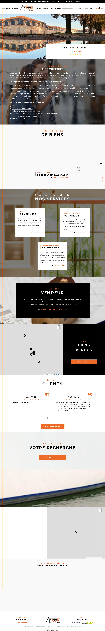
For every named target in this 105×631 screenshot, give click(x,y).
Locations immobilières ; (22, 109)
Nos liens (70, 626)
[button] (87, 152)
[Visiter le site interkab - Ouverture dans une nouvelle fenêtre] (87, 623)
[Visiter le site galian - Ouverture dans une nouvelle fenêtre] (76, 622)
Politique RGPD (76, 626)
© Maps (50, 374)
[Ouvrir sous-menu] (10, 8)
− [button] (58, 328)
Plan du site (55, 626)
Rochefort (67, 88)
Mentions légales (61, 626)
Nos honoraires (49, 626)
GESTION (38, 8)
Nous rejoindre (56, 8)
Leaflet (46, 374)
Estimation (46, 8)
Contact (103, 179)
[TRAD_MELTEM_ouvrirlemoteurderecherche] (79, 8)
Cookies (80, 626)
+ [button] (58, 326)
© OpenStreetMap (56, 374)
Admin (67, 626)
